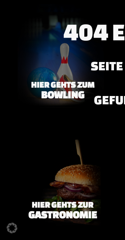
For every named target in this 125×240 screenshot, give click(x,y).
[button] (12, 228)
